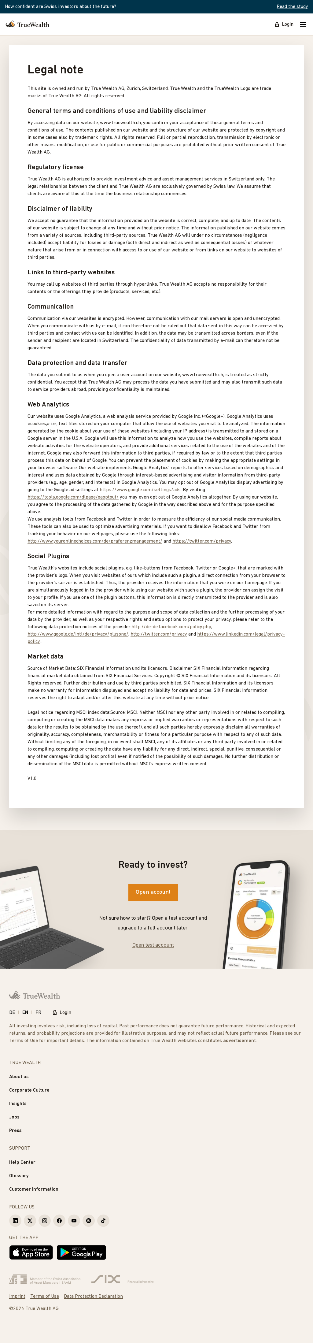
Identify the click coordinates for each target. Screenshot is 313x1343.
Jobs (14, 1117)
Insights (18, 1103)
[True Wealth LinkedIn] (15, 1221)
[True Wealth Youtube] (74, 1221)
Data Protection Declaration (93, 1296)
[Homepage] (27, 24)
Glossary (19, 1176)
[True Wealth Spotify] (89, 1221)
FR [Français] (38, 1012)
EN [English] (25, 1012)
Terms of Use (23, 1040)
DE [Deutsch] (12, 1012)
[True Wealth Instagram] (45, 1221)
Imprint (17, 1296)
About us (19, 1076)
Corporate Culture (29, 1090)
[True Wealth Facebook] (59, 1221)
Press (15, 1130)
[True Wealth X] (30, 1221)
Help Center (22, 1162)
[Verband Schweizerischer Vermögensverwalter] (44, 1279)
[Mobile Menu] (303, 24)
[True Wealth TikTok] (103, 1221)
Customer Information (33, 1189)
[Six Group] (122, 1279)
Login (283, 24)
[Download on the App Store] (31, 1252)
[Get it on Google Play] (81, 1252)
